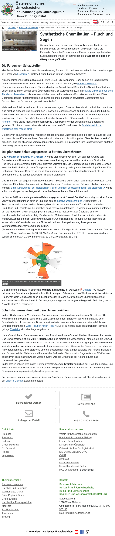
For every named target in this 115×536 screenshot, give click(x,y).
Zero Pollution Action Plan (40, 326)
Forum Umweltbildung (71, 441)
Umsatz (87, 290)
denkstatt (64, 459)
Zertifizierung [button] (84, 22)
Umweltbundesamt (69, 462)
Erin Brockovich (85, 83)
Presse (5, 452)
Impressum (8, 455)
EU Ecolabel (8, 448)
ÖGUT (62, 455)
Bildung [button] (44, 22)
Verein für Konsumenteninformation (78, 434)
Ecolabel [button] (71, 22)
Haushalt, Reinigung (28, 27)
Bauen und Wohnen (12, 484)
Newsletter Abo (86, 404)
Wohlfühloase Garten (13, 491)
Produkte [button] (15, 22)
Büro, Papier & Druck (13, 495)
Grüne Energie (9, 499)
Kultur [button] (36, 22)
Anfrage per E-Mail (29, 420)
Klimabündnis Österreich (72, 444)
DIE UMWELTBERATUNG (73, 452)
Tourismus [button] (26, 22)
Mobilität (6, 506)
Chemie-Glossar (14, 380)
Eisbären (22, 74)
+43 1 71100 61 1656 (86, 420)
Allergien (6, 121)
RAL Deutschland (68, 469)
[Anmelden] (113, 22)
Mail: (61, 513)
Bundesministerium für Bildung (75, 437)
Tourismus (7, 437)
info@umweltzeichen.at (77, 513)
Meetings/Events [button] (57, 22)
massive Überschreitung (69, 201)
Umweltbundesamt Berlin (72, 466)
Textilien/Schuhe (10, 509)
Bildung (6, 441)
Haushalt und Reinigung (14, 488)
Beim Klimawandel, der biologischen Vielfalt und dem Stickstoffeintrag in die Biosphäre (56, 188)
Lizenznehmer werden (28, 402)
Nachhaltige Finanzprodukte (16, 502)
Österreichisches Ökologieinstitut (76, 448)
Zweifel (14, 329)
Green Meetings (10, 444)
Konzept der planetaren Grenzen (25, 157)
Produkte (12, 27)
